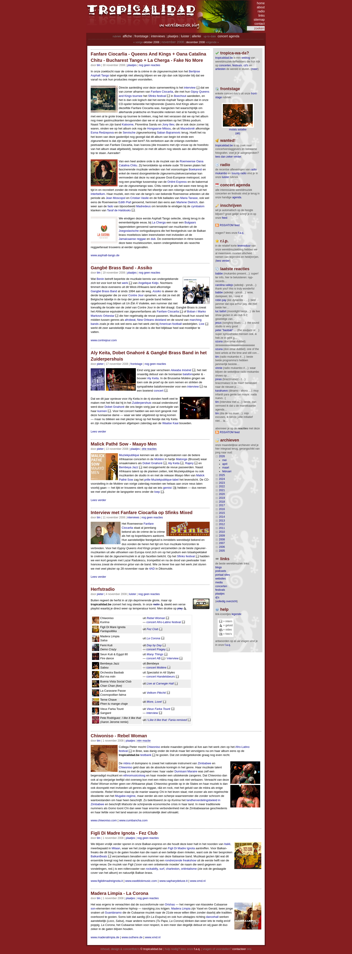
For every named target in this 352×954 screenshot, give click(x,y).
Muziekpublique (129, 455)
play (180, 608)
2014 (222, 516)
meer (254, 69)
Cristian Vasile (139, 198)
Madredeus (143, 206)
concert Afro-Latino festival (163, 622)
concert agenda (228, 36)
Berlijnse (194, 71)
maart (225, 467)
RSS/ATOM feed (230, 225)
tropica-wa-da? (234, 53)
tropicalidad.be (224, 57)
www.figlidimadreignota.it (107, 881)
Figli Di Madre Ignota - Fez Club (124, 833)
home (261, 3)
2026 (222, 456)
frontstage (141, 36)
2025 (222, 475)
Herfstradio (103, 589)
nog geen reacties (149, 65)
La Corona (153, 638)
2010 (222, 531)
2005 (222, 550)
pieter (100, 364)
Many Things (155, 654)
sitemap (259, 19)
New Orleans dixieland (151, 319)
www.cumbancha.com (133, 820)
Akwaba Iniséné (181, 370)
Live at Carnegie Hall (160, 683)
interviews (158, 36)
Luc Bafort (220, 311)
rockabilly (152, 868)
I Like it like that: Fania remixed (167, 720)
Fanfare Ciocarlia (162, 91)
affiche (127, 36)
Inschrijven (231, 205)
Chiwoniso (153, 747)
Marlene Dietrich (187, 202)
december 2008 (195, 42)
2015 (222, 513)
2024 (222, 479)
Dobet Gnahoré (114, 406)
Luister (132, 594)
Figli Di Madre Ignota (181, 848)
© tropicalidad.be (151, 949)
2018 (222, 501)
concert (158, 390)
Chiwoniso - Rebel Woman (119, 735)
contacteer (239, 949)
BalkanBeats (99, 856)
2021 (222, 490)
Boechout (180, 96)
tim (217, 356)
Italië (227, 844)
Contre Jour (136, 295)
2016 (222, 509)
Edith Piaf (125, 202)
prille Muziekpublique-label (161, 479)
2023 (222, 482)
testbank (145, 755)
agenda (236, 197)
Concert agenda (235, 185)
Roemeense (188, 161)
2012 (222, 524)
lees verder (222, 260)
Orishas (170, 904)
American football (170, 323)
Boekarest (195, 169)
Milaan (116, 848)
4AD (152, 568)
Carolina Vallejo (224, 285)
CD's (246, 65)
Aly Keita (153, 378)
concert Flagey (155, 649)
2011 (222, 528)
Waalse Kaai (170, 423)
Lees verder (98, 431)
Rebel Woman (156, 618)
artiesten (220, 69)
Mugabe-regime (125, 796)
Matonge (181, 459)
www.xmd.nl (197, 881)
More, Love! (154, 701)
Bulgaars (190, 222)
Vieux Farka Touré (158, 709)
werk (125, 283)
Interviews (133, 517)
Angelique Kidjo (148, 283)
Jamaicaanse (127, 239)
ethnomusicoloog (134, 775)
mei (224, 460)
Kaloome (127, 124)
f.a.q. (228, 644)
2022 (222, 486)
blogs (218, 567)
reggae (141, 239)
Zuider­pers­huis (141, 402)
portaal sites (222, 574)
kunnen (102, 411)
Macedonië (187, 128)
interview (190, 87)
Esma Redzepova (102, 132)
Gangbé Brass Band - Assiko (121, 267)
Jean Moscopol (115, 198)
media (219, 582)
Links (224, 559)
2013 (222, 520)
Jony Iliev (168, 124)
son (93, 908)
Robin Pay (220, 300)
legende (236, 614)
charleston (172, 868)
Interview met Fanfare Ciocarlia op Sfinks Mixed (141, 512)
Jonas (218, 379)
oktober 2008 (151, 42)
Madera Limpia (180, 908)
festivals (237, 65)
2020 (222, 494)
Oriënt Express (177, 181)
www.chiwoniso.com (104, 820)
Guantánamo (113, 912)
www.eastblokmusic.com (141, 881)
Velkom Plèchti (156, 692)
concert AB (153, 658)
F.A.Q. (241, 232)
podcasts (220, 571)
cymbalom (197, 206)
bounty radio (239, 173)
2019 (222, 497)
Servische (129, 132)
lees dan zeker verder (228, 156)
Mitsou (166, 128)
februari (226, 471)
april (224, 464)
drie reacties (149, 448)
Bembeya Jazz (128, 467)
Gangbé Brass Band (104, 291)
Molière (159, 459)
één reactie (144, 740)
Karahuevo (221, 390)
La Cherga (159, 222)
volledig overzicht (226, 601)
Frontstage (136, 364)
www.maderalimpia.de (105, 937)
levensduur (244, 245)
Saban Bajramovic (169, 132)
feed (224, 217)
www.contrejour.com (104, 340)
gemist (167, 487)
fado (110, 206)
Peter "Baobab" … (226, 330)
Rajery (189, 463)
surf (161, 868)
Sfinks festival (157, 96)
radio (261, 11)
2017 (222, 505)
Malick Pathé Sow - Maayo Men (123, 443)
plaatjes (172, 36)
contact (260, 23)
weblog (246, 57)
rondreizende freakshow (180, 860)
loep (157, 491)
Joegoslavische (129, 230)
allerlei (196, 36)
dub (153, 239)
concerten (225, 65)
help (224, 609)
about (261, 7)
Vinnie (218, 368)
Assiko (156, 291)
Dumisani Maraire (185, 771)
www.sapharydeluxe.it (173, 881)
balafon (187, 374)
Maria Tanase (189, 198)
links (261, 15)
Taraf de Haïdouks (119, 210)
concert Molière (156, 667)
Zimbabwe (204, 763)
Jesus (218, 322)
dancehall (212, 916)
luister (185, 36)
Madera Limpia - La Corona (119, 893)
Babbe (219, 273)
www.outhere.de (132, 937)
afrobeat (130, 319)
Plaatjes (131, 65)
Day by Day (154, 645)
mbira (127, 763)
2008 (222, 539)
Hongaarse (154, 128)
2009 (222, 535)
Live (201, 323)
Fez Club (152, 629)
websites (220, 578)
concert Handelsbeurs (160, 676)
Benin (100, 279)
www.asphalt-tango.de (105, 255)
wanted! (227, 140)
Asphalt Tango (100, 75)
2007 (222, 543)
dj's (217, 597)
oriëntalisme (189, 868)
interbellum (98, 194)
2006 (222, 546)
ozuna (219, 341)
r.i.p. (224, 241)
